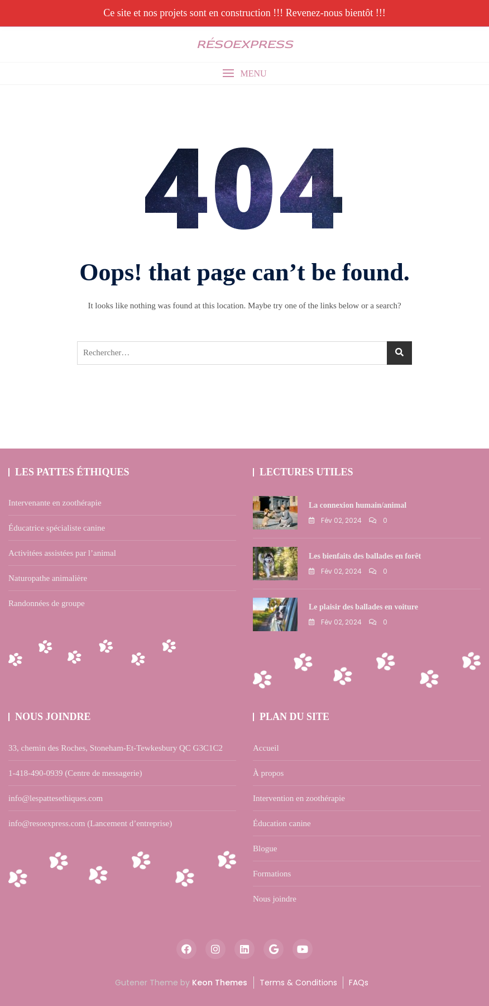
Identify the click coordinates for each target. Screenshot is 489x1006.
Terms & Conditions (298, 982)
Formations (272, 873)
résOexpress (244, 44)
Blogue (265, 848)
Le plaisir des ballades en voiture (363, 607)
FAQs (358, 982)
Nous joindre (274, 898)
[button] (244, 73)
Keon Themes (219, 982)
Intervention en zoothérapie (299, 798)
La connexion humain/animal (357, 505)
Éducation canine (282, 823)
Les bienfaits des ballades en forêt (365, 556)
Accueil (266, 747)
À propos (268, 773)
